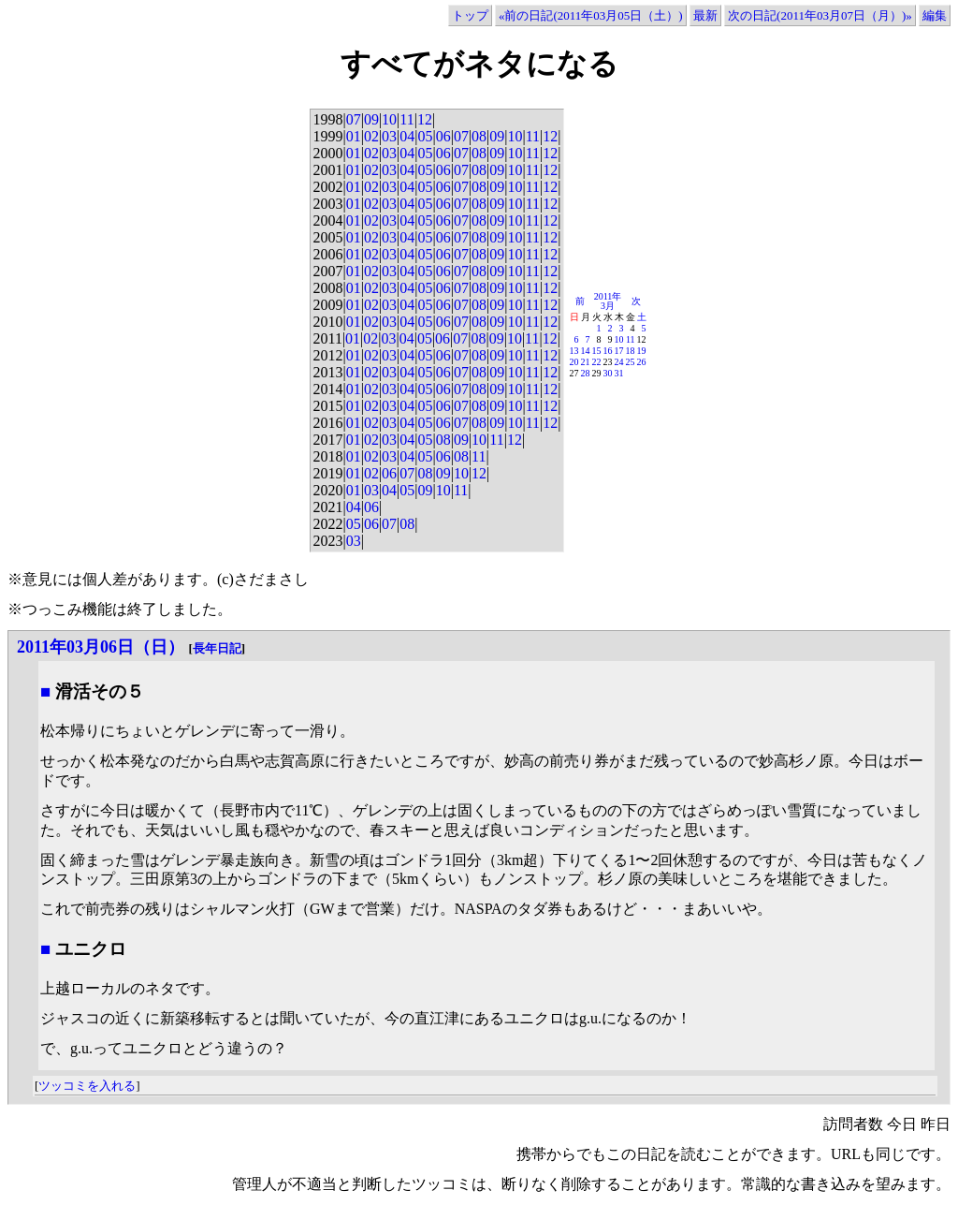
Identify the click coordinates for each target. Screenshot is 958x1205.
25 (630, 362)
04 (406, 136)
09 (371, 119)
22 (597, 362)
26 (641, 362)
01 (353, 136)
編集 (934, 15)
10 (389, 119)
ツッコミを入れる (87, 1086)
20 (574, 362)
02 (371, 136)
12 (424, 119)
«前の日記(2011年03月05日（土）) (591, 15)
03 (389, 136)
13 (574, 350)
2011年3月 (608, 301)
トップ (470, 15)
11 (406, 119)
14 (585, 350)
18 (630, 350)
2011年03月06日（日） (100, 647)
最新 (705, 15)
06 (443, 136)
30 (608, 373)
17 (619, 350)
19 (641, 350)
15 (597, 350)
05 (424, 136)
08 (479, 136)
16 (608, 350)
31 (619, 373)
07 (353, 119)
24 (619, 362)
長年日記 (217, 648)
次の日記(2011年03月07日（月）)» (820, 15)
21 (585, 362)
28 (585, 373)
